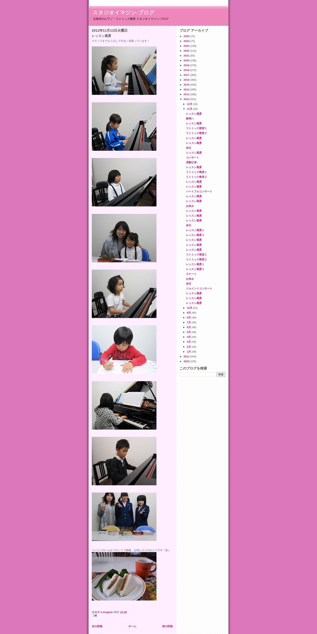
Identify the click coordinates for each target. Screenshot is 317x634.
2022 (187, 50)
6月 (189, 327)
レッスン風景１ (195, 230)
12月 (190, 104)
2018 (187, 70)
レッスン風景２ (195, 234)
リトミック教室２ (196, 133)
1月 (189, 351)
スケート (191, 273)
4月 (189, 336)
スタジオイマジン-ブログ (123, 12)
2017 (187, 74)
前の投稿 (167, 626)
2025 (187, 36)
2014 (187, 89)
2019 (187, 65)
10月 (190, 307)
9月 (189, 312)
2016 (187, 79)
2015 (187, 84)
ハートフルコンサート (199, 191)
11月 (190, 108)
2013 (187, 94)
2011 (187, 356)
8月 (189, 317)
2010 (187, 361)
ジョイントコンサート (199, 288)
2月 (189, 346)
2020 (187, 60)
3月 (189, 341)
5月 (189, 332)
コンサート (192, 157)
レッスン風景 (194, 113)
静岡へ (190, 118)
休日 (188, 147)
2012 (187, 99)
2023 (187, 45)
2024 (187, 41)
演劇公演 (191, 162)
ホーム (132, 626)
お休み (190, 205)
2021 (187, 55)
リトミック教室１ (196, 128)
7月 (189, 322)
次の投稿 (97, 626)
